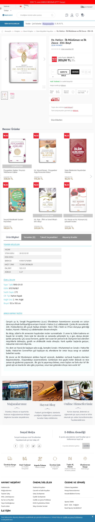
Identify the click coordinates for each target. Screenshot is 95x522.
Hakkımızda (5, 487)
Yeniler (28, 24)
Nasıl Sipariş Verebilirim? (73, 508)
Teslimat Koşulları (39, 487)
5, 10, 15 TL (59, 24)
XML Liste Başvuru (7, 497)
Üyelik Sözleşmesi (39, 497)
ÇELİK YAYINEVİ (56, 45)
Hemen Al (75, 72)
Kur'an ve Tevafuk (7, 500)
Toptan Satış (5, 494)
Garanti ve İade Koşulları (41, 490)
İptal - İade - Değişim (72, 505)
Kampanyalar (48, 24)
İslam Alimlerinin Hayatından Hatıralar (75, 171)
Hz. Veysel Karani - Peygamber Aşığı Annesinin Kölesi (45, 171)
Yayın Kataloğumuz (7, 503)
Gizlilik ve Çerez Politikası (42, 500)
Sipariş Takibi (69, 502)
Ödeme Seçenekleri (71, 487)
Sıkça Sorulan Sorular (40, 506)
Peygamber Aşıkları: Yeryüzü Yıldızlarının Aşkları (14, 171)
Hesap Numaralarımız (72, 490)
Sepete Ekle (63, 72)
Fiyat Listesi (5, 506)
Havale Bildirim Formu (72, 494)
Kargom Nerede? (87, 7)
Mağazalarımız (6, 490)
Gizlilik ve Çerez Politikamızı (72, 517)
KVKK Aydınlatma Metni (41, 503)
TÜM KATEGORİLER (11, 24)
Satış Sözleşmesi (38, 494)
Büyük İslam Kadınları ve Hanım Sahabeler (15, 221)
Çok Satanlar (36, 24)
